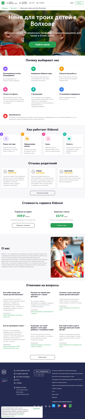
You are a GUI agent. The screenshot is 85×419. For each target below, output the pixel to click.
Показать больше (42, 193)
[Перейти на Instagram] (42, 406)
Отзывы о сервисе (57, 388)
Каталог (14, 8)
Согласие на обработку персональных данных (64, 370)
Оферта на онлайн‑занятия (59, 382)
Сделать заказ (61, 225)
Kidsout (2, 2)
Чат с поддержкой (42, 371)
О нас (53, 391)
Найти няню (42, 44)
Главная (4, 8)
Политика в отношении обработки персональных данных (67, 373)
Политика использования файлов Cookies (63, 376)
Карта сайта (55, 394)
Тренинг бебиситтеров (22, 394)
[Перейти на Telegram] (49, 406)
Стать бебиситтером (22, 389)
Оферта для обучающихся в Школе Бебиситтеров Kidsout (67, 385)
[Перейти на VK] (34, 406)
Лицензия (54, 397)
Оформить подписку (23, 225)
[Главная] (4, 372)
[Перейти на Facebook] (46, 406)
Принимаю (36, 408)
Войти (79, 3)
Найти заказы (19, 392)
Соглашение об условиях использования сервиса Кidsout (67, 379)
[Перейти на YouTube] (38, 406)
